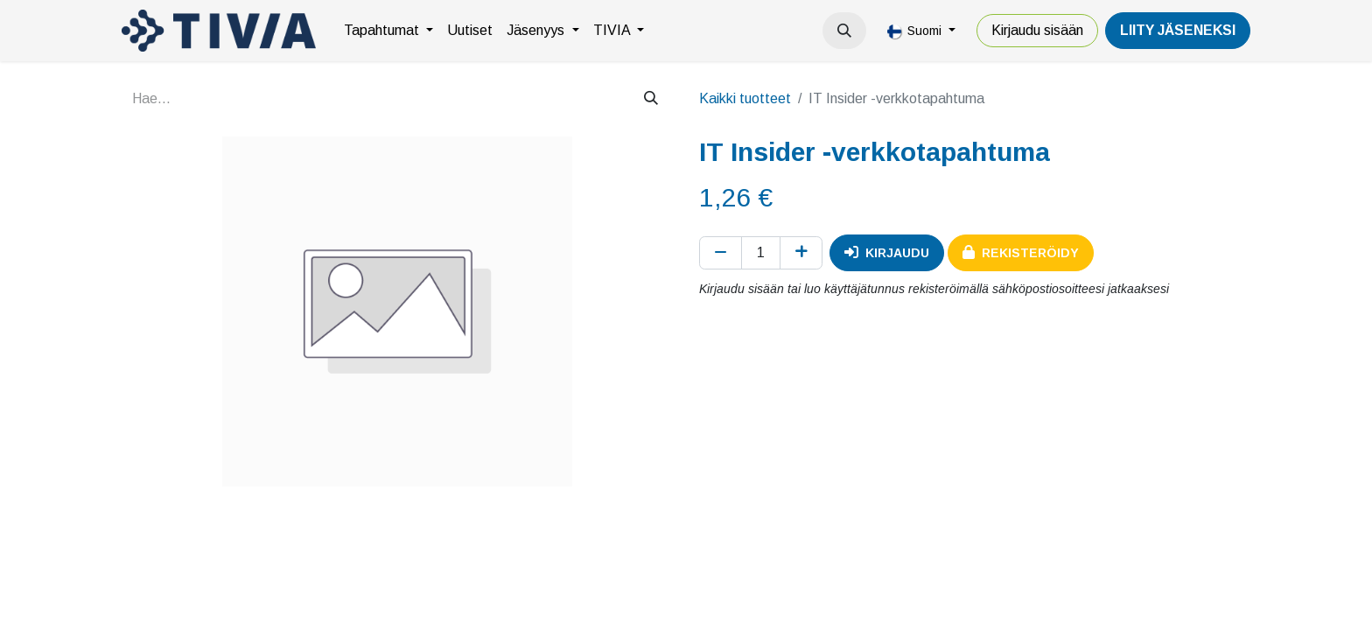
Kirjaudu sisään (1037, 30)
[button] (844, 30)
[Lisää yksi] (801, 253)
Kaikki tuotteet (745, 98)
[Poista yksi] (720, 253)
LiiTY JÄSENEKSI (1178, 30)
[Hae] (651, 99)
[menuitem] (388, 30)
